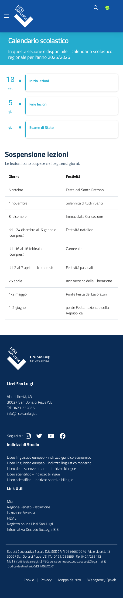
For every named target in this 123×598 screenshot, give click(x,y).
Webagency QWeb (101, 580)
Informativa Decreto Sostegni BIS (33, 529)
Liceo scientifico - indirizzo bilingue (33, 474)
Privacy (46, 580)
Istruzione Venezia (21, 512)
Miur (10, 501)
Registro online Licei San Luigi (30, 524)
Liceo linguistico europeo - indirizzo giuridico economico (49, 457)
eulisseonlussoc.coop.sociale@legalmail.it (78, 561)
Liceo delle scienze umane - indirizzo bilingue (41, 468)
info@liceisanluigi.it (27, 561)
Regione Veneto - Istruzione (28, 507)
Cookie (29, 580)
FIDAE (12, 518)
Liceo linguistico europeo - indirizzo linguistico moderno (49, 463)
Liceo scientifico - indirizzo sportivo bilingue (40, 479)
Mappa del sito (69, 580)
